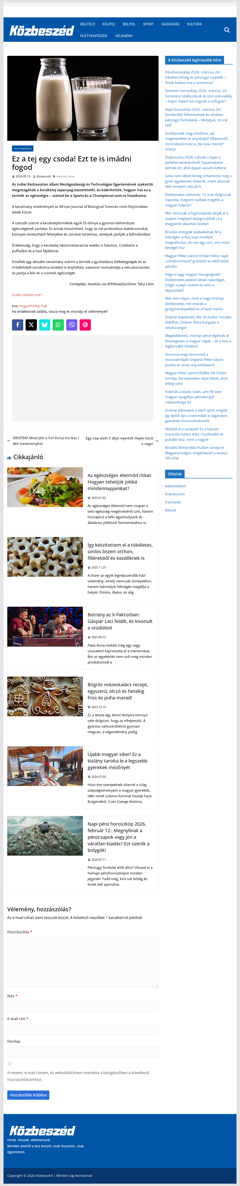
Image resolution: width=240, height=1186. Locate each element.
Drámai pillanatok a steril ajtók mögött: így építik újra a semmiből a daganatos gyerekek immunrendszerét (196, 415)
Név (12, 996)
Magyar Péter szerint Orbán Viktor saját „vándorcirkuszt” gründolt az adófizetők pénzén (197, 261)
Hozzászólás (19, 931)
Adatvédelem (175, 486)
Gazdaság (171, 24)
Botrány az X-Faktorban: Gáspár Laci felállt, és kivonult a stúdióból (120, 621)
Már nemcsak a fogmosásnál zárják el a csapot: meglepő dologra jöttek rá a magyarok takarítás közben (196, 218)
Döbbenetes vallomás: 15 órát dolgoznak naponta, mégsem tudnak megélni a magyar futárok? (198, 199)
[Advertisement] (84, 378)
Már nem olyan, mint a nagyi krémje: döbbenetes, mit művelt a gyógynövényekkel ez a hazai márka (195, 303)
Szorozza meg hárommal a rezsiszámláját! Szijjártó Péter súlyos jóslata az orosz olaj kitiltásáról (194, 359)
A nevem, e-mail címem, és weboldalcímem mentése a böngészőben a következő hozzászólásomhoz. (78, 1076)
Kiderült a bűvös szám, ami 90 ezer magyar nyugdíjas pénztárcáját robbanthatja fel (193, 396)
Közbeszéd (44, 176)
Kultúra (194, 24)
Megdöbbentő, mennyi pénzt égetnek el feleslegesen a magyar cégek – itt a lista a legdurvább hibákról (198, 340)
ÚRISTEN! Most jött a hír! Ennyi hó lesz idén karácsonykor (43, 440)
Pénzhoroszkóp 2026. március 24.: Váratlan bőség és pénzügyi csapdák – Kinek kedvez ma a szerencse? (195, 77)
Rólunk (170, 510)
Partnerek (173, 502)
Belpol (129, 24)
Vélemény (124, 36)
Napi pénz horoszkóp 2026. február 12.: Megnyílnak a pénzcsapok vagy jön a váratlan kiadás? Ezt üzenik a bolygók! (119, 837)
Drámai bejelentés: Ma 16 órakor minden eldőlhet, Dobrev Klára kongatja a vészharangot (198, 322)
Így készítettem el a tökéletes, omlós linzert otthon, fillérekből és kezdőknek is (120, 551)
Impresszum (175, 494)
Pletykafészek (94, 36)
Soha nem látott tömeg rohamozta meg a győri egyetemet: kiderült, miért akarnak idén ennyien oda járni (198, 181)
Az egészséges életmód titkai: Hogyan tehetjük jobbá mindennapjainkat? (120, 482)
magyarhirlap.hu (32, 305)
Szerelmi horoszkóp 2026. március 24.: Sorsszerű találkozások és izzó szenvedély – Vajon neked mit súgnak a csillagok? (198, 95)
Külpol (108, 24)
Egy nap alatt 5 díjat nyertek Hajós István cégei (122, 441)
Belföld (87, 24)
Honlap (13, 1041)
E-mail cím (17, 1018)
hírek (71, 176)
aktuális (61, 176)
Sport (148, 24)
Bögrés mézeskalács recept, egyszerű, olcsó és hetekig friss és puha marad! (118, 691)
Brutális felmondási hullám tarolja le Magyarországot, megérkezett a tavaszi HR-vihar (196, 452)
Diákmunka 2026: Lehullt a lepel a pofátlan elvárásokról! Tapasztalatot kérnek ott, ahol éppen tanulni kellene (195, 162)
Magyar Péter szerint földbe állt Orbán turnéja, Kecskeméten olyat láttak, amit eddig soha (196, 378)
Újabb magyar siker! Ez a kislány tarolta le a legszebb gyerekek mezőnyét (117, 760)
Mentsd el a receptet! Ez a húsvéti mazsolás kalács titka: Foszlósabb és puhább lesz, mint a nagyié (194, 434)
